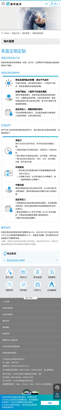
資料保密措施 (8, 308)
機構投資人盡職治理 (10, 340)
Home (6, 33)
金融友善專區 (8, 314)
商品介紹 (15, 33)
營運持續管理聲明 (9, 353)
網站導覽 (30, 298)
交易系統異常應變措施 (11, 346)
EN (46, 4)
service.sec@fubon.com (20, 366)
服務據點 (6, 327)
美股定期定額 (37, 33)
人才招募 (6, 302)
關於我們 (6, 321)
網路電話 (50, 370)
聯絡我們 (6, 334)
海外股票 (25, 33)
